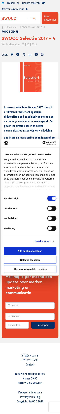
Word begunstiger (50, 18)
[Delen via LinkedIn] (30, 55)
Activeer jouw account (15, 9)
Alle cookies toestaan (30, 250)
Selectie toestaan (30, 260)
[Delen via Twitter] (23, 55)
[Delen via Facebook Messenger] (17, 55)
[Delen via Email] (36, 55)
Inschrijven (43, 325)
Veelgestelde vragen (30, 392)
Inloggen (13, 2)
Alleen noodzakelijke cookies (30, 269)
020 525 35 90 (30, 360)
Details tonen (42, 241)
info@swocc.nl (30, 355)
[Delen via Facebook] (12, 55)
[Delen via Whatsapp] (42, 55)
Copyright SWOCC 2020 (30, 401)
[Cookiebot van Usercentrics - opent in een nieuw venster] (42, 143)
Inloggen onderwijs (33, 2)
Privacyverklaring (30, 397)
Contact (30, 364)
